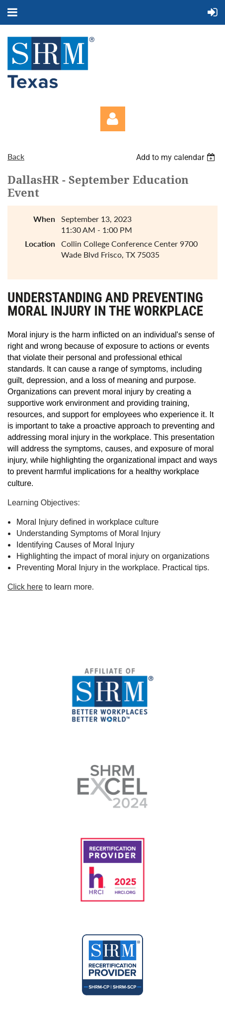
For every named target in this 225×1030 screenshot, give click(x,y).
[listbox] (177, 157)
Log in (112, 119)
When (44, 218)
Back (15, 156)
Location (40, 243)
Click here (25, 587)
